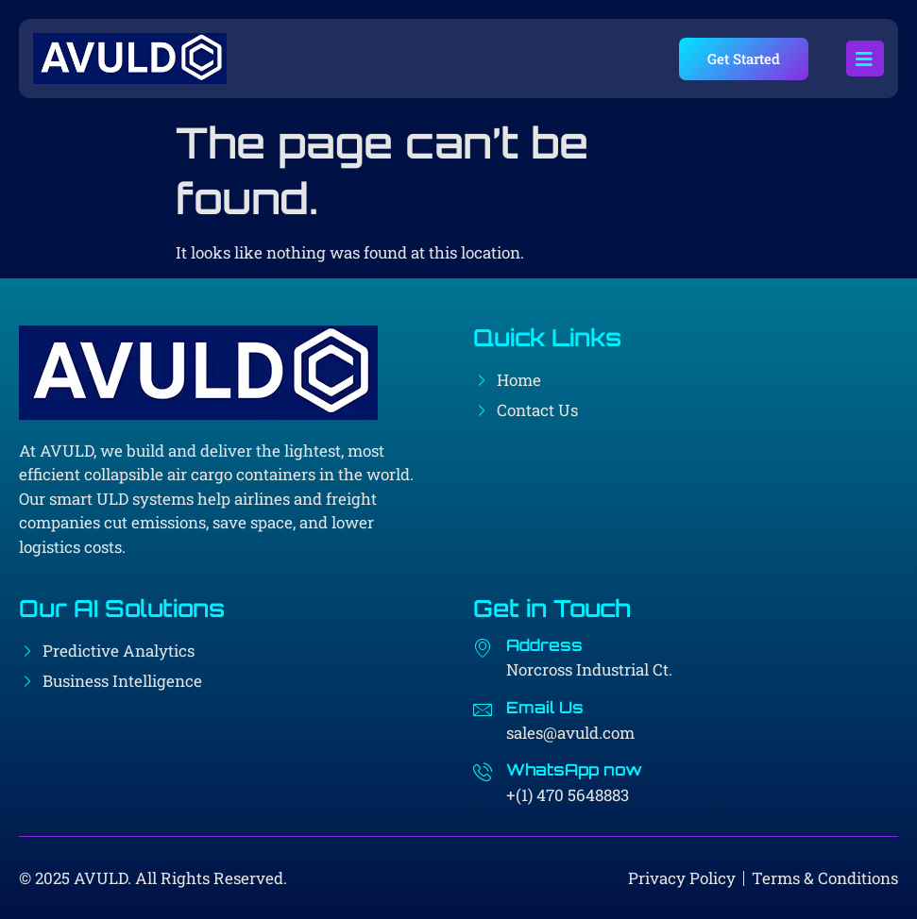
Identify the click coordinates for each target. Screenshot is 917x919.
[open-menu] (865, 58)
